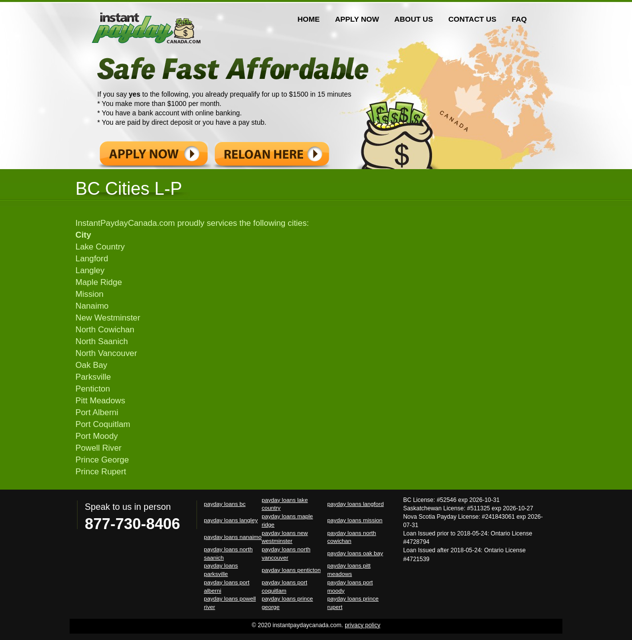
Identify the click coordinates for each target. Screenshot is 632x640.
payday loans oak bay (355, 553)
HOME (308, 19)
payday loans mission (355, 520)
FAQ (519, 19)
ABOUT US (414, 19)
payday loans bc (224, 503)
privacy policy (362, 625)
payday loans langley (231, 520)
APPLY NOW (357, 19)
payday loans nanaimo (233, 536)
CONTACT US (472, 19)
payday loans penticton (291, 570)
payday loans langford (355, 503)
